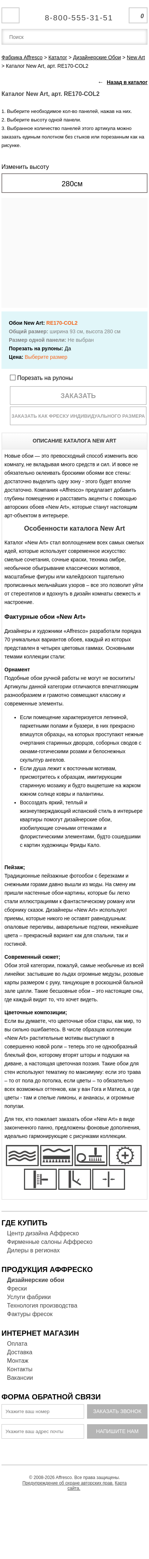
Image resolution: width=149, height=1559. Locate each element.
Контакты (19, 1369)
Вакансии (20, 1378)
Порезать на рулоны (41, 378)
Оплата (17, 1344)
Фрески (17, 1288)
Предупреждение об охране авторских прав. (68, 1483)
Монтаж (17, 1361)
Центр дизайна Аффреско (43, 1233)
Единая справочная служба (74, 15)
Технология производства (42, 1305)
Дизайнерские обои (35, 1280)
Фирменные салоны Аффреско (50, 1242)
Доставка (19, 1352)
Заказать (78, 396)
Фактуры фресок (29, 1314)
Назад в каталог (127, 82)
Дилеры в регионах (33, 1250)
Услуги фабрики (29, 1297)
